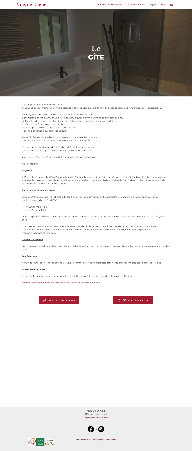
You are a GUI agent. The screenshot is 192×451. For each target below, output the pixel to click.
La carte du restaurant (110, 4)
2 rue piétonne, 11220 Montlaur (96, 417)
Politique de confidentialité (104, 439)
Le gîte (152, 4)
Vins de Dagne (31, 4)
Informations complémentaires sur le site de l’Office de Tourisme (56, 282)
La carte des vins (136, 4)
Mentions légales (83, 439)
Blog (163, 4)
